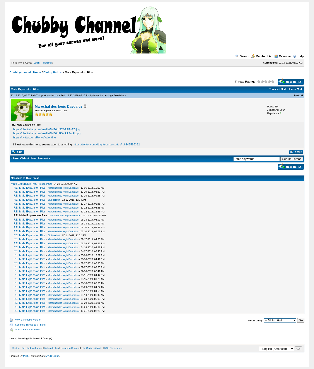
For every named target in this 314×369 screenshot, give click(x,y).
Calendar (282, 56)
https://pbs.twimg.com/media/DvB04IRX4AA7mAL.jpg (47, 133)
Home (37, 72)
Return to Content (70, 348)
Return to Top (51, 348)
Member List (262, 56)
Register (47, 62)
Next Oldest (21, 158)
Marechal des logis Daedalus (108, 95)
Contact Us (18, 348)
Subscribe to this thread (28, 329)
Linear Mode (296, 89)
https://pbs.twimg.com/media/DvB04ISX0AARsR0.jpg (46, 129)
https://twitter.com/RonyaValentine (34, 137)
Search (242, 56)
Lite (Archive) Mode (92, 348)
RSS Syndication (113, 348)
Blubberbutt (45, 184)
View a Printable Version (28, 319)
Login (37, 62)
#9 (301, 95)
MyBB (26, 356)
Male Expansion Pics (24, 183)
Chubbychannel (20, 72)
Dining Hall (50, 72)
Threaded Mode (278, 89)
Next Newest (39, 158)
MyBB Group (52, 356)
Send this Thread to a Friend (30, 324)
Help (298, 56)
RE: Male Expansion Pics (30, 187)
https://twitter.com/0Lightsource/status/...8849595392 (106, 144)
